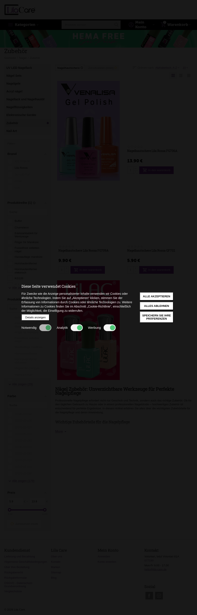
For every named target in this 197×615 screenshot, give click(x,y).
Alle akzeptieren (156, 296)
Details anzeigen (35, 317)
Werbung (102, 327)
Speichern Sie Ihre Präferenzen (156, 317)
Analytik (70, 327)
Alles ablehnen (156, 306)
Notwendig (36, 327)
